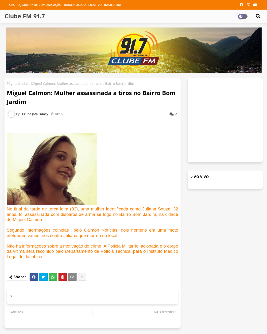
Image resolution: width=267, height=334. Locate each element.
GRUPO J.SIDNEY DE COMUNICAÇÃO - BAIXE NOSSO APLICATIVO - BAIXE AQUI (65, 5)
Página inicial (17, 83)
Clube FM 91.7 (24, 16)
